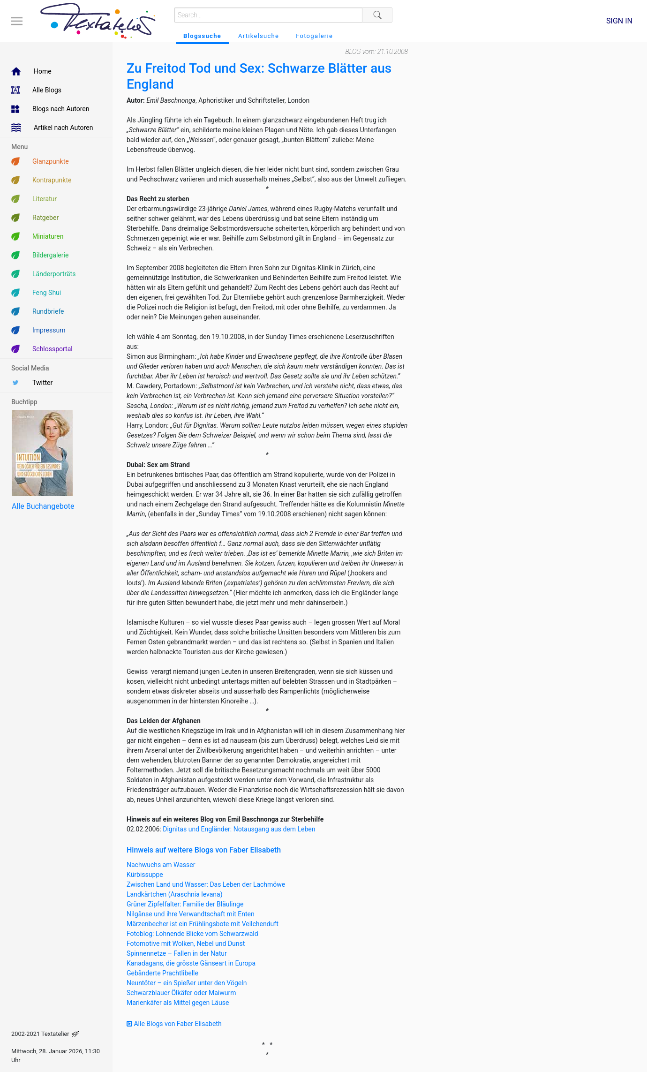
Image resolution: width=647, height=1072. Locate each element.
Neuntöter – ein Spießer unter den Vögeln (187, 983)
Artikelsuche (258, 35)
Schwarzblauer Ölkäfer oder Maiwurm (181, 993)
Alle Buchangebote (43, 506)
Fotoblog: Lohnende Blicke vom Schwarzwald (192, 933)
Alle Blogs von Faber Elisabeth (174, 1023)
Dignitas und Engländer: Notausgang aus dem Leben (239, 829)
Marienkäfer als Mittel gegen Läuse (178, 1002)
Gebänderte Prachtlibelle (162, 973)
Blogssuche (202, 35)
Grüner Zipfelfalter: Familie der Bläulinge (185, 904)
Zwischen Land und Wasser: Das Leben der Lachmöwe (206, 884)
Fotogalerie (314, 35)
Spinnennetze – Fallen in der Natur (177, 953)
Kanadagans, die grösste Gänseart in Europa (191, 963)
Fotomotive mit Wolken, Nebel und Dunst (186, 943)
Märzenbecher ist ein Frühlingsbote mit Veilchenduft (202, 924)
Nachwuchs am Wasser (161, 864)
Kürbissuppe (145, 874)
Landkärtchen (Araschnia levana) (175, 894)
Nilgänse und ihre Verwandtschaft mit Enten (191, 914)
